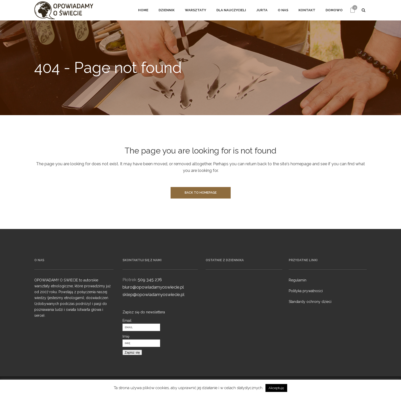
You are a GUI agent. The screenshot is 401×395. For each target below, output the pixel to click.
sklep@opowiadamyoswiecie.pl (153, 294)
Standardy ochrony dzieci (310, 302)
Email (126, 321)
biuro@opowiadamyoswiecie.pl (153, 287)
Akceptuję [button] (276, 388)
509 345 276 (150, 279)
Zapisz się (132, 352)
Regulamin (297, 280)
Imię (125, 336)
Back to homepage (201, 192)
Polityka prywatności (306, 291)
